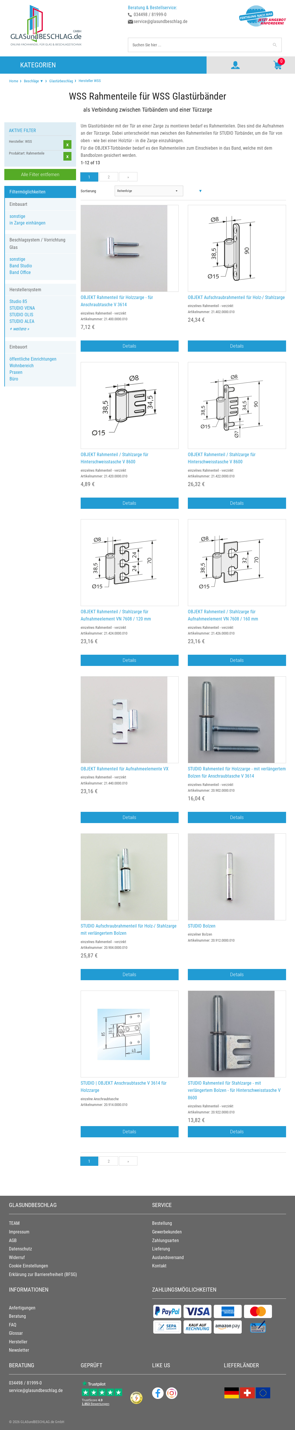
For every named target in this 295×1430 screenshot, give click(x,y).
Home (13, 81)
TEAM (14, 1223)
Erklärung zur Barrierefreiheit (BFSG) (43, 1274)
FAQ (12, 1325)
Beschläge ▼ (34, 81)
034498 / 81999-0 (150, 14)
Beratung (17, 1316)
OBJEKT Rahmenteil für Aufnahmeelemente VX (125, 769)
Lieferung (161, 1249)
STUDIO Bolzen (201, 926)
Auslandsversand (168, 1257)
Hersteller (18, 1342)
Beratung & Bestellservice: (152, 7)
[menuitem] (13, 81)
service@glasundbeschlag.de (161, 21)
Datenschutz (20, 1249)
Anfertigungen (22, 1308)
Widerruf (17, 1257)
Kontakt (159, 1266)
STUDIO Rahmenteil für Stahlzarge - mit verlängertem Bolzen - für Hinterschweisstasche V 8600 (234, 1090)
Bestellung (162, 1223)
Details (129, 346)
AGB (13, 1240)
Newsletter (19, 1350)
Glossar (16, 1333)
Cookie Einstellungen (28, 1266)
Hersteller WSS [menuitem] (89, 81)
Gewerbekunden (167, 1232)
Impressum (19, 1232)
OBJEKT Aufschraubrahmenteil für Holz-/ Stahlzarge (236, 297)
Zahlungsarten (165, 1240)
